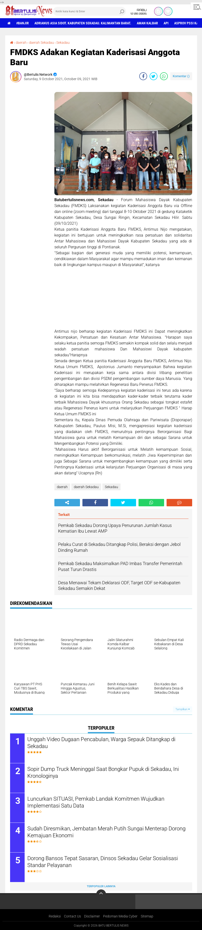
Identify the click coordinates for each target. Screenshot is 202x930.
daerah (21, 43)
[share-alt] (67, 502)
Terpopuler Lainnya (101, 886)
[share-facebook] (143, 76)
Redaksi (55, 916)
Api (166, 23)
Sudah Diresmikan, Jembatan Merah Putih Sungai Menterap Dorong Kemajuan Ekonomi (106, 832)
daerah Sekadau (41, 43)
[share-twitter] (153, 76)
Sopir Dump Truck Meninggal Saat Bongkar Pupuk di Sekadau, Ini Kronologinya (103, 772)
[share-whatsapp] (164, 76)
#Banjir (22, 23)
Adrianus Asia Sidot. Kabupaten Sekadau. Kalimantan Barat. (82, 23)
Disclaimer (92, 916)
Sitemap (147, 916)
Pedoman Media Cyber (120, 916)
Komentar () (181, 76)
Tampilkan (182, 709)
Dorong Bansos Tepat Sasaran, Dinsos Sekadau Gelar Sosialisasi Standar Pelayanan (102, 862)
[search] (89, 11)
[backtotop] (101, 894)
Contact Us (72, 916)
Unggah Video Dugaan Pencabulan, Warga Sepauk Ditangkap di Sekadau (101, 743)
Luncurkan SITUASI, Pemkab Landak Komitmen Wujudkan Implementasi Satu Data (95, 802)
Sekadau (63, 43)
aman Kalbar (147, 23)
